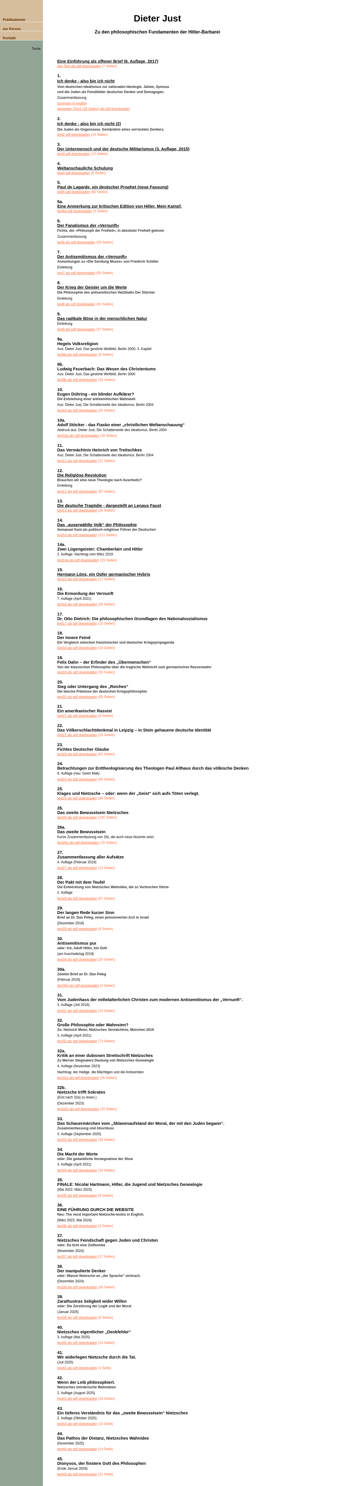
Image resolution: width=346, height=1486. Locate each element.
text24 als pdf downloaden (77, 779)
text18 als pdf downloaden (77, 648)
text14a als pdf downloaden (78, 560)
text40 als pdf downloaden (77, 1343)
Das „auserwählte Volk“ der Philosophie (97, 524)
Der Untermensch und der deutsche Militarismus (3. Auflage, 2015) (123, 149)
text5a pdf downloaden (74, 211)
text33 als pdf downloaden (77, 1140)
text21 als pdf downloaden (77, 716)
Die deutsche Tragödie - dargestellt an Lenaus (109, 505)
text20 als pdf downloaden (77, 697)
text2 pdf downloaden (73, 135)
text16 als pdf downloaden (77, 604)
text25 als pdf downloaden (77, 798)
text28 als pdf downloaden (77, 899)
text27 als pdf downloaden (77, 868)
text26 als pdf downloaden (77, 817)
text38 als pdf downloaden (77, 1287)
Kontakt (9, 38)
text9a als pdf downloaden (77, 355)
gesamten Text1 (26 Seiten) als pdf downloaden (93, 109)
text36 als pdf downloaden (77, 1226)
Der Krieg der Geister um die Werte (92, 287)
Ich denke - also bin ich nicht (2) (89, 123)
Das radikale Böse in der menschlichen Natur (102, 318)
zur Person (12, 29)
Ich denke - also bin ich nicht (85, 81)
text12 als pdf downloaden (77, 492)
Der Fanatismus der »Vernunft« (88, 225)
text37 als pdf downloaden (77, 1257)
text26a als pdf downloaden (78, 843)
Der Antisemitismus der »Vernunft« (92, 256)
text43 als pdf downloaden (77, 1424)
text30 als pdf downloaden (77, 960)
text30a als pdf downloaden (78, 986)
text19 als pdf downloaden (77, 672)
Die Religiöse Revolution (81, 475)
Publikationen (14, 20)
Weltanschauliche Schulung (85, 168)
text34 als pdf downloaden (77, 1170)
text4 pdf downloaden (73, 173)
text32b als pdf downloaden (78, 1109)
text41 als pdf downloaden (77, 1368)
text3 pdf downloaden (73, 154)
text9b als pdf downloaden (77, 380)
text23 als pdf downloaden (77, 754)
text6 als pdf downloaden (76, 242)
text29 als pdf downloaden (77, 929)
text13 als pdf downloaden (77, 510)
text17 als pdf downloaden (77, 624)
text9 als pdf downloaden (76, 329)
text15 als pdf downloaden (77, 579)
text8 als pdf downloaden (76, 304)
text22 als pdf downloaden (77, 735)
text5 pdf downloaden (73, 192)
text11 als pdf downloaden (77, 461)
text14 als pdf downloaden (77, 535)
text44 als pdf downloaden (77, 1449)
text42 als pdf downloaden (77, 1399)
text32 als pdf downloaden (77, 1041)
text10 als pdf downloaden (77, 410)
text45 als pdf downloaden (77, 1474)
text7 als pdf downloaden (76, 273)
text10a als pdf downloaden (78, 436)
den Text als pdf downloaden (79, 66)
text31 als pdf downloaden (77, 1011)
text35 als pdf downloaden (77, 1196)
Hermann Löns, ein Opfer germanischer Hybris (103, 574)
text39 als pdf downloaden (77, 1318)
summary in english (72, 103)
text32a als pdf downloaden (78, 1078)
